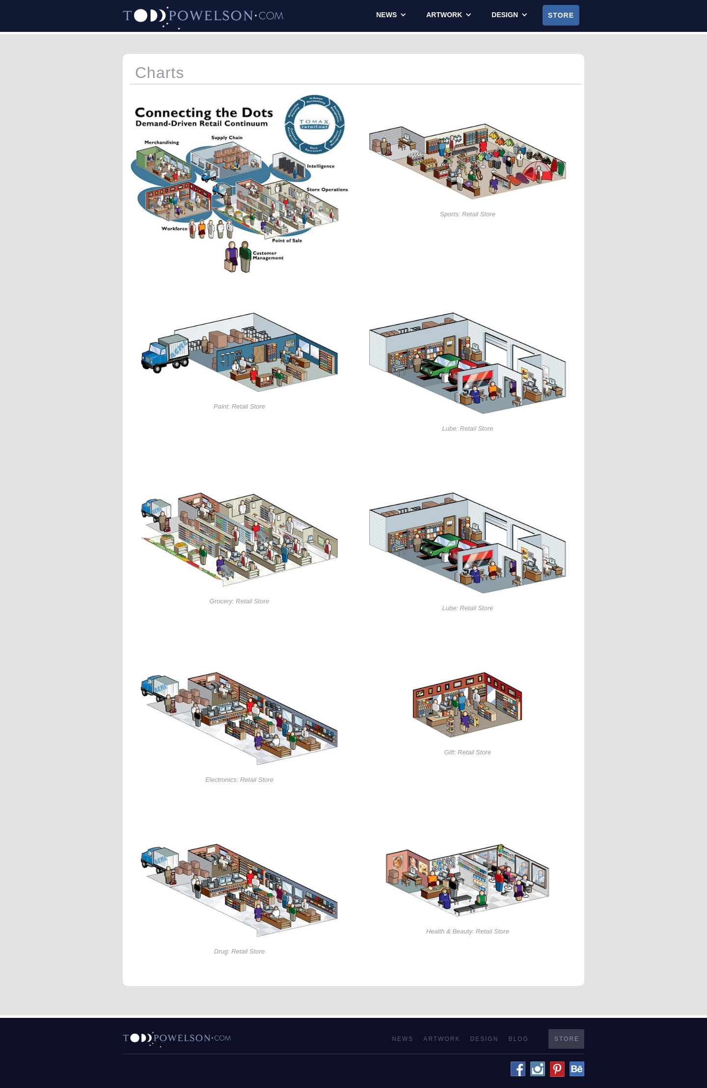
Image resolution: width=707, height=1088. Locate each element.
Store (561, 15)
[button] (391, 14)
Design (484, 1039)
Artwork (441, 1039)
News (402, 1039)
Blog (519, 1039)
